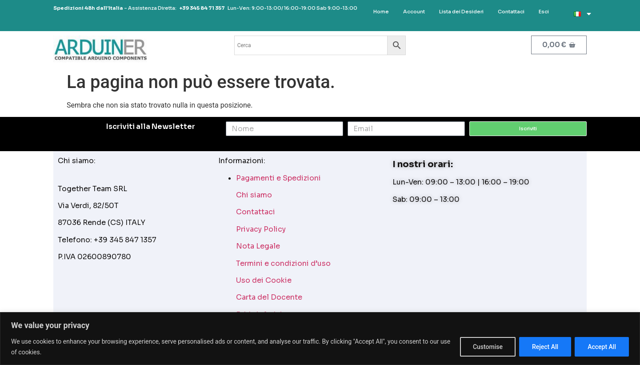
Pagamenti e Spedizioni (278, 178)
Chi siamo (254, 195)
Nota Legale (258, 246)
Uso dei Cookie (264, 280)
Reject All (545, 346)
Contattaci (255, 212)
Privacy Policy (261, 229)
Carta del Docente (269, 297)
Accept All (602, 346)
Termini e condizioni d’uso (283, 263)
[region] (320, 338)
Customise (488, 346)
